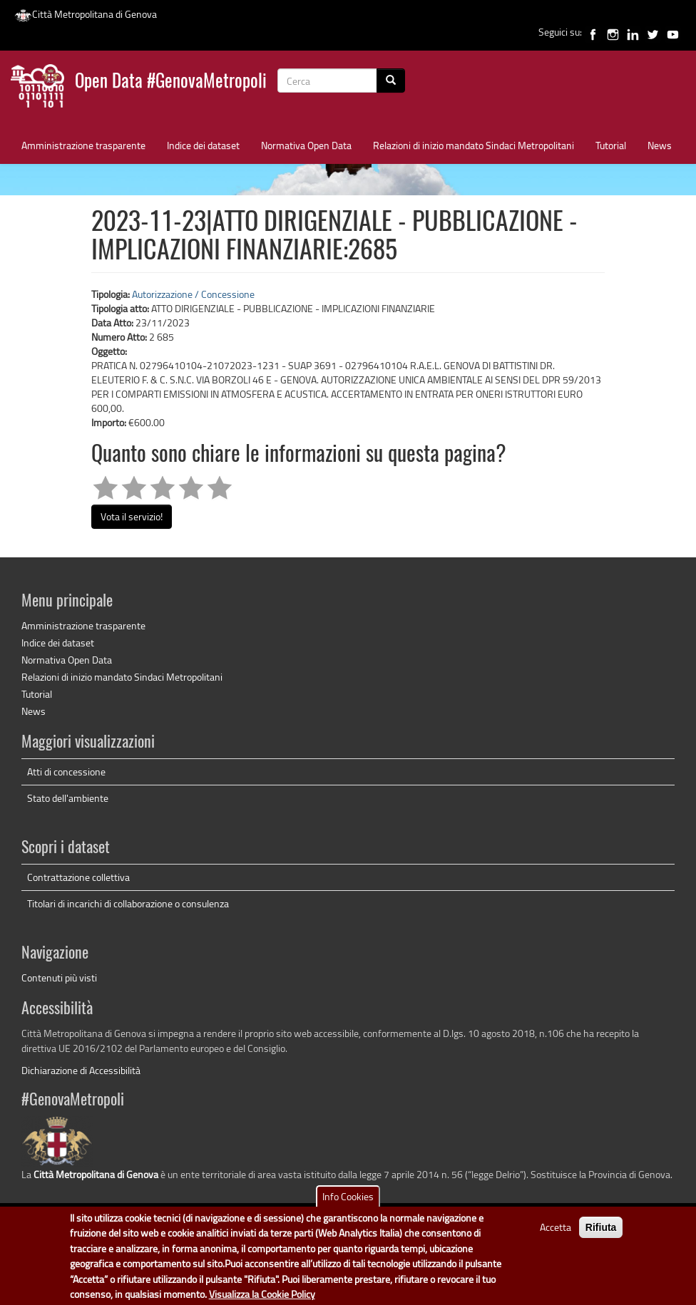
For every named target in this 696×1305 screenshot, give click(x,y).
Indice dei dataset (203, 145)
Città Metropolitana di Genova (85, 14)
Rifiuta (601, 1234)
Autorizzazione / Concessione (193, 294)
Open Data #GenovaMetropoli (171, 82)
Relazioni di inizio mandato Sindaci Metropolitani (473, 145)
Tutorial (610, 145)
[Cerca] (391, 80)
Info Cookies (348, 1203)
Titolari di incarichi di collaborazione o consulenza (128, 903)
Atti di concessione (66, 771)
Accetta (555, 1234)
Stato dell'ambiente (67, 798)
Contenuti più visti (59, 977)
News (660, 145)
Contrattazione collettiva (78, 877)
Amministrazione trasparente (83, 145)
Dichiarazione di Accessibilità (80, 1070)
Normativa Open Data (306, 145)
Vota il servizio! (132, 516)
